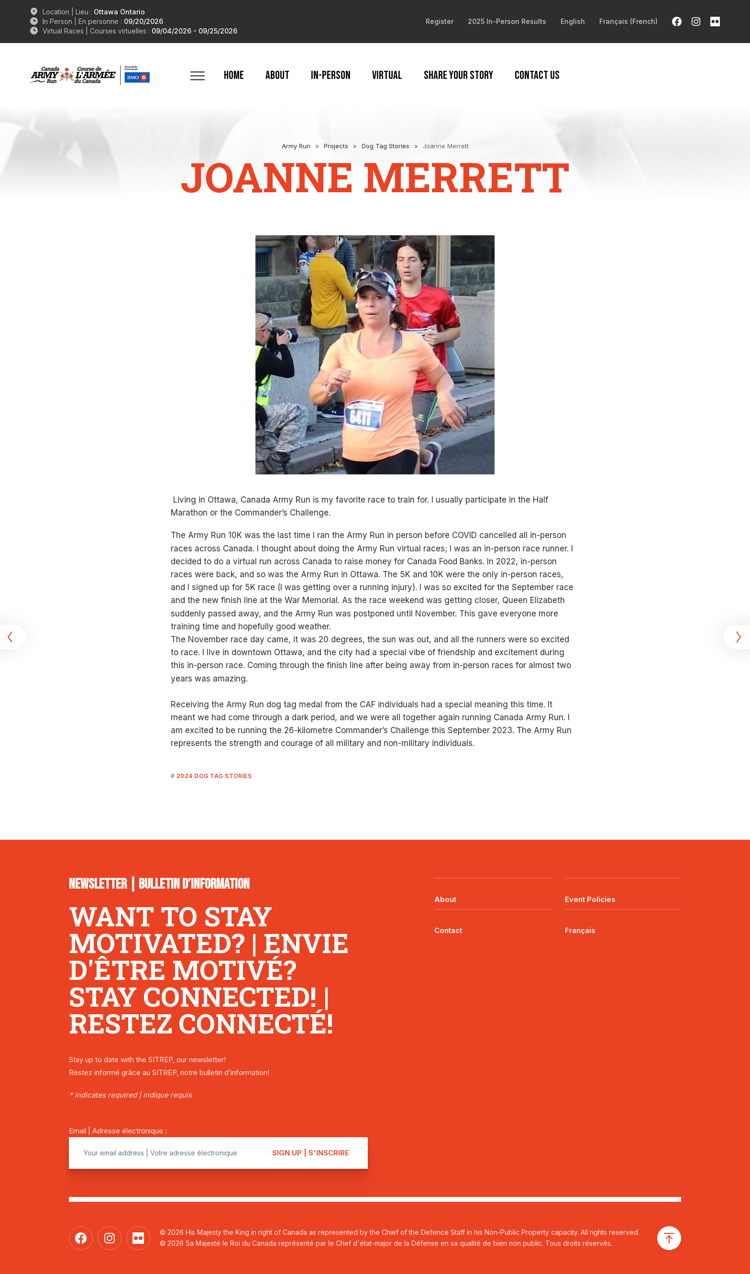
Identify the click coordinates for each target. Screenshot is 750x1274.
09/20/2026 (143, 21)
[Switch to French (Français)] (628, 21)
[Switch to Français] (623, 923)
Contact (448, 930)
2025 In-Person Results (507, 21)
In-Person (331, 75)
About (277, 75)
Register (439, 21)
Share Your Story (458, 75)
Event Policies (590, 899)
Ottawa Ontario (119, 12)
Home (234, 75)
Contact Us (537, 75)
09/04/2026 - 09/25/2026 (194, 31)
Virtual (387, 75)
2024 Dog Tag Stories (214, 776)
